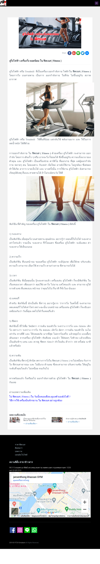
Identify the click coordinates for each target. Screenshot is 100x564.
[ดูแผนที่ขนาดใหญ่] (50, 494)
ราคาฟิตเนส (20, 444)
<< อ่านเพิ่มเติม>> (30, 423)
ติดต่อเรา (19, 448)
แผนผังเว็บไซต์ (21, 455)
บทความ (18, 451)
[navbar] (96, 3)
